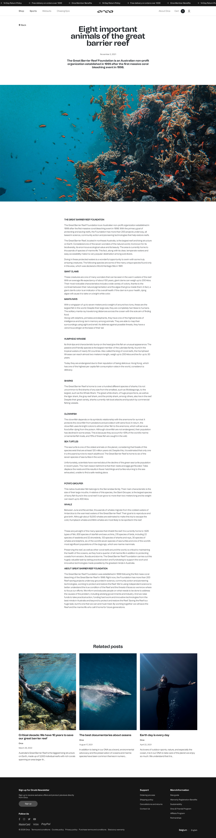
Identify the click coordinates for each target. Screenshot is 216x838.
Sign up (28, 804)
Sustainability (176, 804)
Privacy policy (71, 829)
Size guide (174, 795)
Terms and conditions (40, 829)
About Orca (164, 11)
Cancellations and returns (151, 804)
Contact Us (145, 809)
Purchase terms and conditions (92, 829)
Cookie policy (58, 829)
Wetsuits (46, 11)
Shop (21, 11)
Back (22, 25)
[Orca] (105, 11)
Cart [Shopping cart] (180, 11)
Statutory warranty (116, 829)
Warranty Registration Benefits (183, 800)
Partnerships (175, 818)
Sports (33, 11)
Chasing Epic (63, 11)
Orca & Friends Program (180, 809)
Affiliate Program (177, 813)
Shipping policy (146, 800)
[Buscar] (194, 11)
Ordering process (147, 795)
